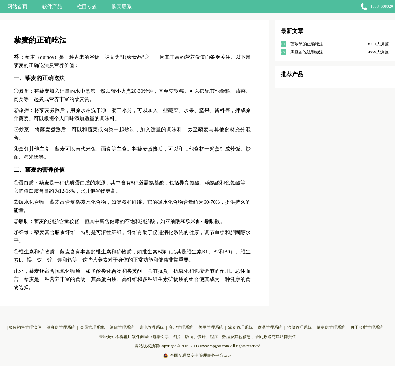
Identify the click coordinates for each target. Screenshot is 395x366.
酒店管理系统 (122, 327)
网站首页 (17, 6)
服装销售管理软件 (25, 327)
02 (283, 52)
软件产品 (52, 6)
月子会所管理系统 (366, 327)
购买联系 (122, 6)
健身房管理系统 (60, 327)
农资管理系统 (240, 327)
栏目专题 (87, 6)
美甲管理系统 (210, 327)
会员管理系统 (92, 327)
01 (283, 43)
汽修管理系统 (299, 327)
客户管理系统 (181, 327)
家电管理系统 (151, 327)
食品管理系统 (270, 327)
